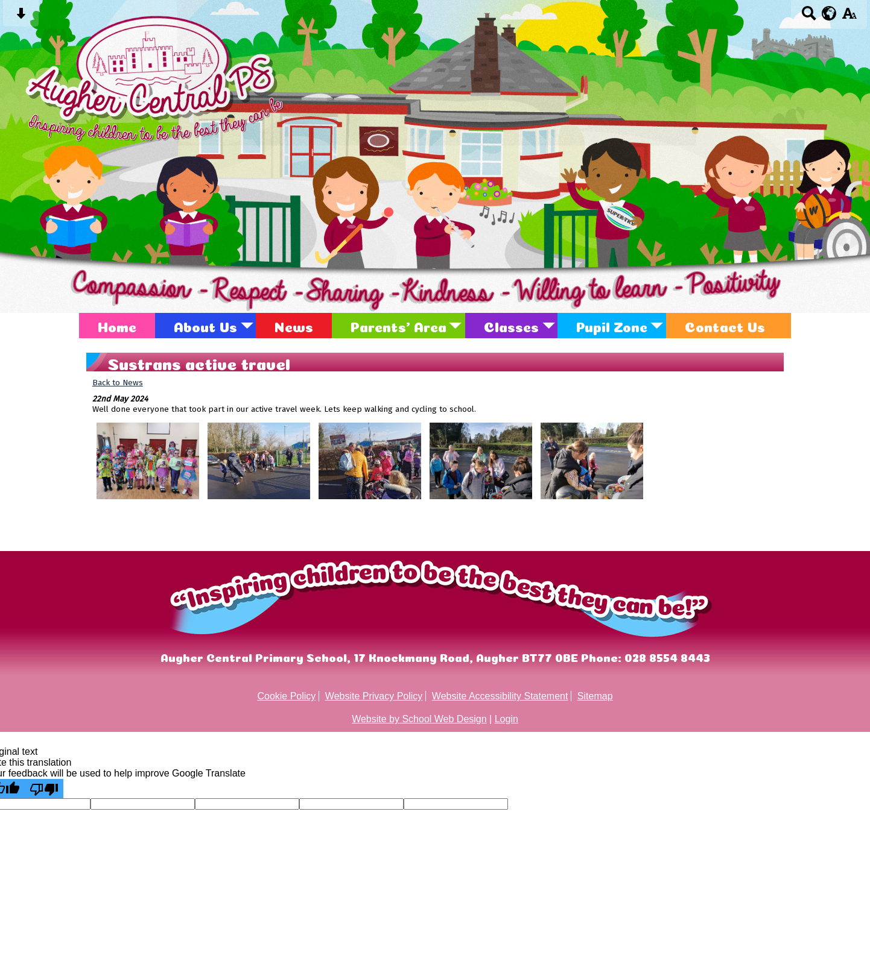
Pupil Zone (611, 325)
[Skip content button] (21, 17)
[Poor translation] (44, 788)
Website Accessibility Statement (500, 696)
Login (506, 719)
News (294, 325)
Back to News (117, 382)
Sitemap (595, 696)
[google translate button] (829, 13)
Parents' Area (398, 325)
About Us (205, 325)
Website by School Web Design (419, 719)
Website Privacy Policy (374, 696)
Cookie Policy (286, 696)
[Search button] (809, 17)
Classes (511, 325)
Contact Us (725, 325)
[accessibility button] (849, 17)
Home (117, 325)
